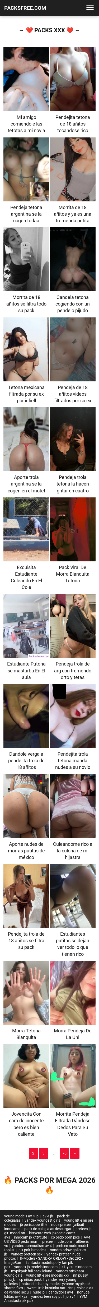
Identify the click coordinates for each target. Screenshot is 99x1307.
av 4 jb (48, 1216)
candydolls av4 (61, 1292)
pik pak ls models (32, 1250)
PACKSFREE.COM (25, 8)
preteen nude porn (57, 1241)
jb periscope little (33, 1224)
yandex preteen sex (27, 1254)
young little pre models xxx (47, 1275)
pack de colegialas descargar (48, 1229)
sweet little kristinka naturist (50, 1288)
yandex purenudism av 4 (32, 1246)
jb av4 (71, 1296)
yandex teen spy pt (46, 1296)
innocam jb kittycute (30, 1237)
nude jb (39, 1292)
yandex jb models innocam (36, 1267)
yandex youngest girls (42, 1220)
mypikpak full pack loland (31, 1271)
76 (64, 1153)
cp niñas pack (30, 1279)
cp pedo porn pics (65, 1237)
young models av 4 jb (21, 1216)
